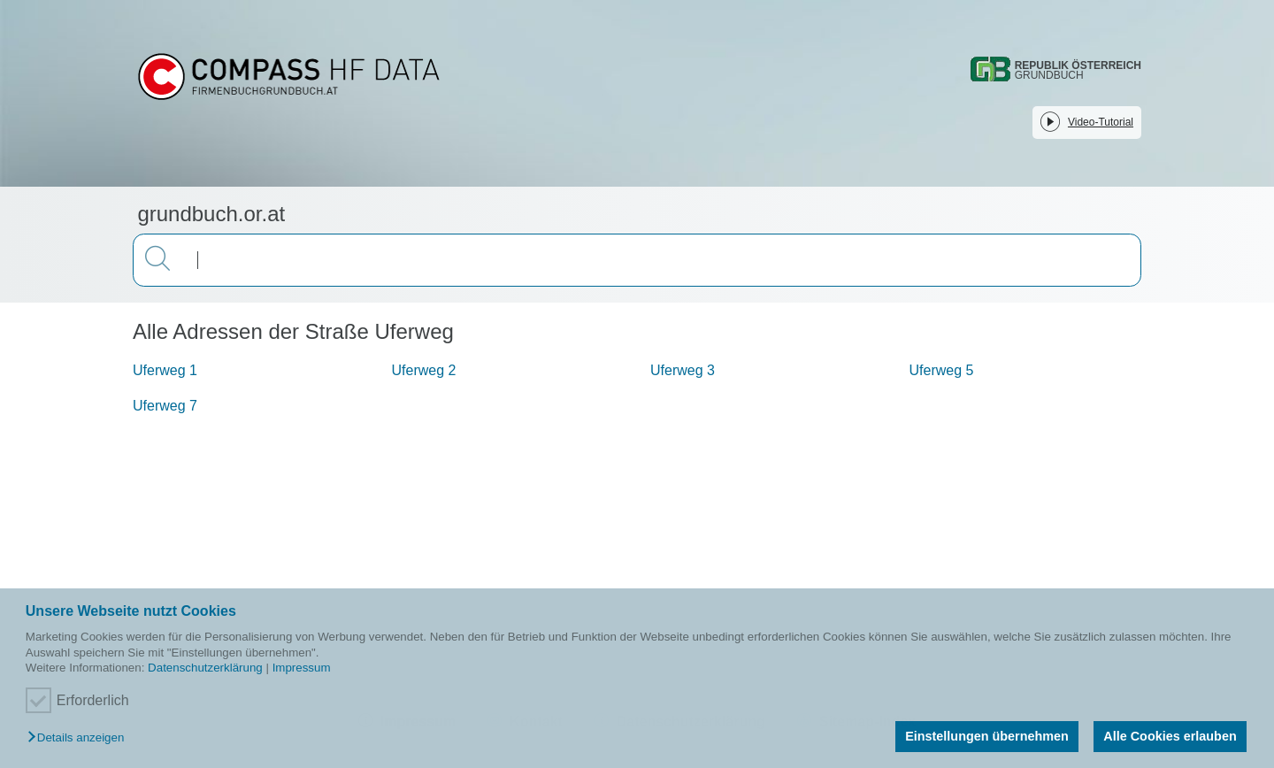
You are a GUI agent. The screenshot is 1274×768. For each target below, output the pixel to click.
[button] (80, 738)
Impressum (301, 667)
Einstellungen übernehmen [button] (987, 736)
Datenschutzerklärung (205, 667)
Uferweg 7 (165, 405)
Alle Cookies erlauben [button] (1169, 736)
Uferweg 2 (424, 370)
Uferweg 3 (682, 370)
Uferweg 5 (941, 370)
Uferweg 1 (165, 370)
